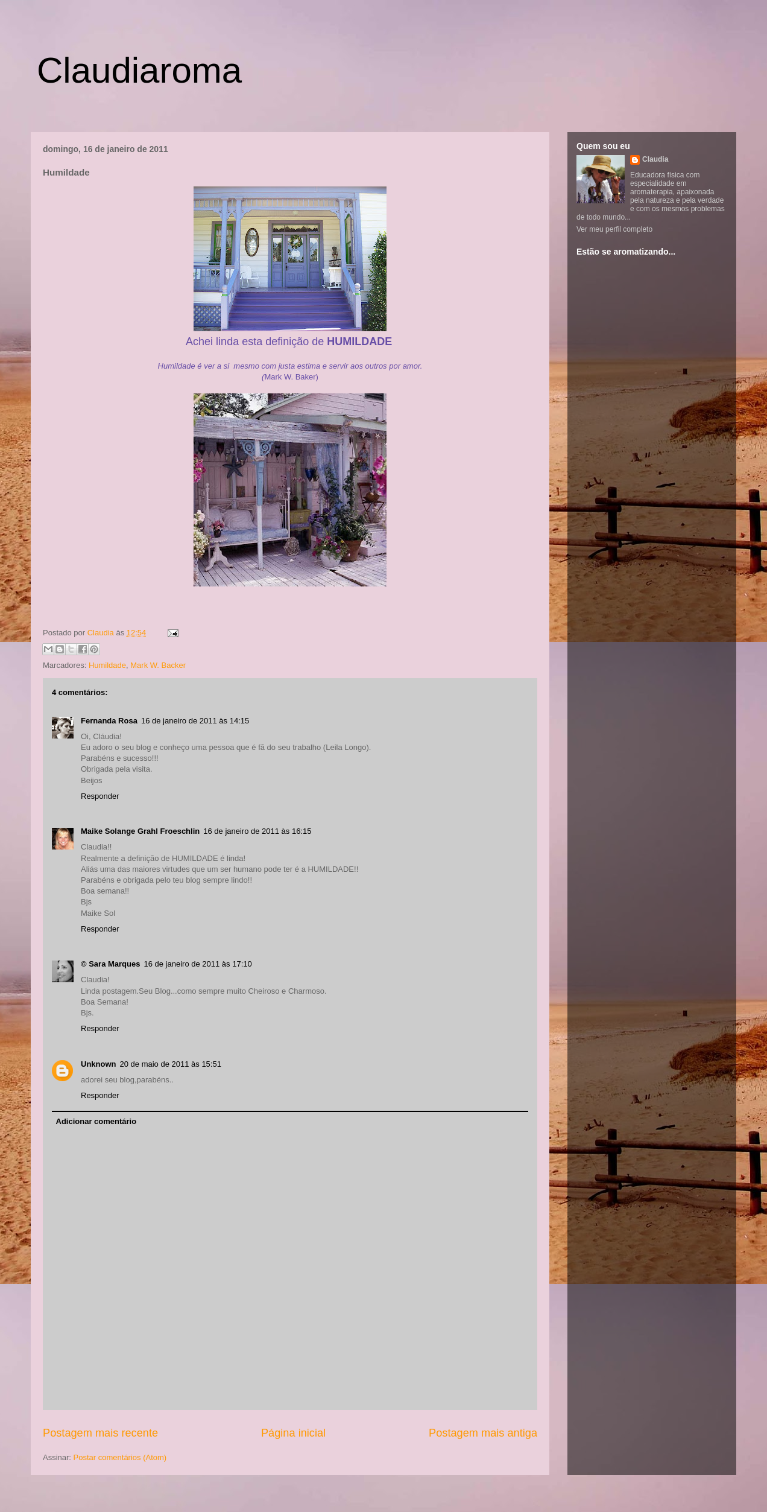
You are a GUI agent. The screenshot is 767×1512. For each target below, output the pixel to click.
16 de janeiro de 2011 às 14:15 (195, 720)
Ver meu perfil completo (614, 229)
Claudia (101, 632)
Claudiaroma (139, 70)
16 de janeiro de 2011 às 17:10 (197, 963)
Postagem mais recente (100, 1433)
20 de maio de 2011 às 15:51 (170, 1064)
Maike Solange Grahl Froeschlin (140, 831)
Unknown (98, 1064)
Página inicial (293, 1433)
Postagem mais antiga (483, 1433)
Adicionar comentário (96, 1121)
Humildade (107, 665)
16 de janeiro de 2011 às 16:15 (257, 831)
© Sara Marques (110, 963)
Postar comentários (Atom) (120, 1457)
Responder (100, 796)
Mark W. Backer (158, 665)
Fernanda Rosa (109, 720)
